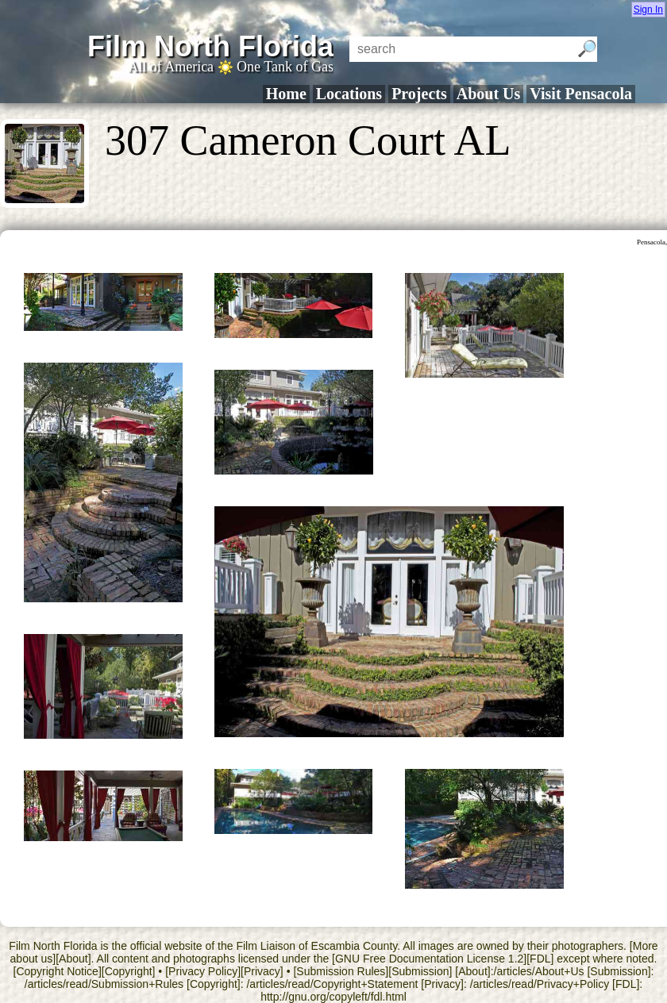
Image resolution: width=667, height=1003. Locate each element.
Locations (349, 93)
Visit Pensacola (581, 93)
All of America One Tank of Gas (231, 67)
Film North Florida (210, 46)
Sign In (648, 9)
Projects (419, 93)
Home (286, 93)
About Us (489, 93)
